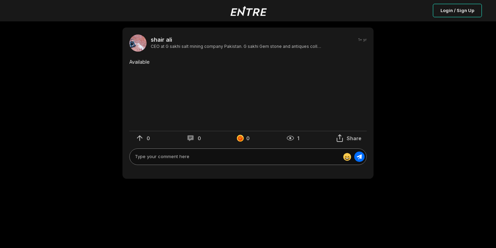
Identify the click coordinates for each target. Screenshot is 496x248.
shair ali (161, 40)
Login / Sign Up (457, 10)
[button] (248, 62)
